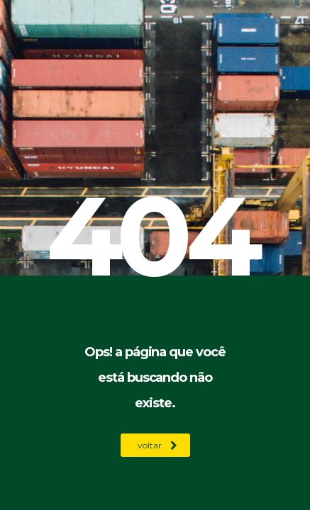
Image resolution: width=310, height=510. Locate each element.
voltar (157, 445)
